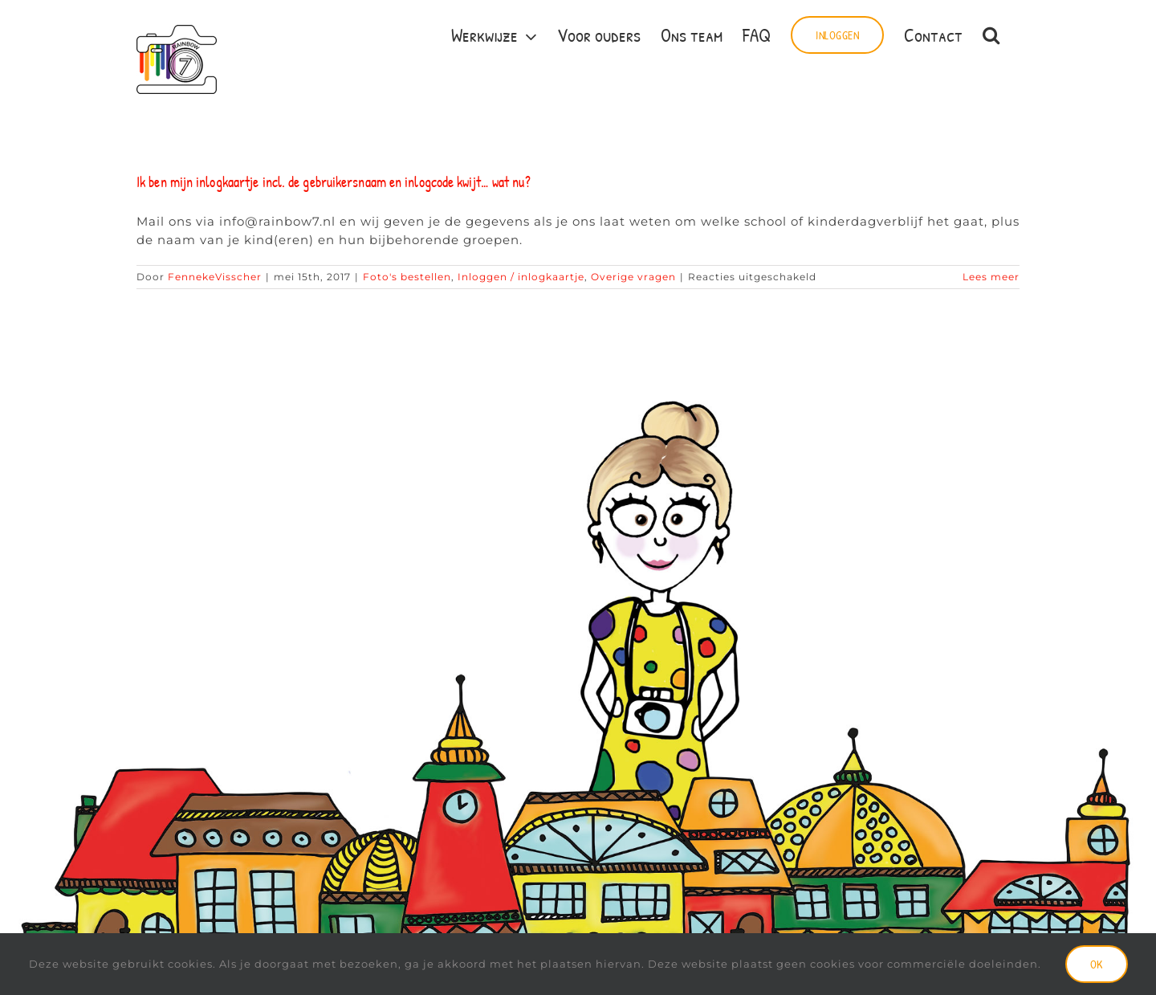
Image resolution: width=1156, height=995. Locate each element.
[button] (991, 33)
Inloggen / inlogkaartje (521, 277)
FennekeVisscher (215, 277)
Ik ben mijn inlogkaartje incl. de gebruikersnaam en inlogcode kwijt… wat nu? (333, 182)
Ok (1096, 964)
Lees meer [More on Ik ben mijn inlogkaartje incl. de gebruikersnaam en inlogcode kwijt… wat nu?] (991, 277)
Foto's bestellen (407, 277)
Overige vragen (633, 277)
